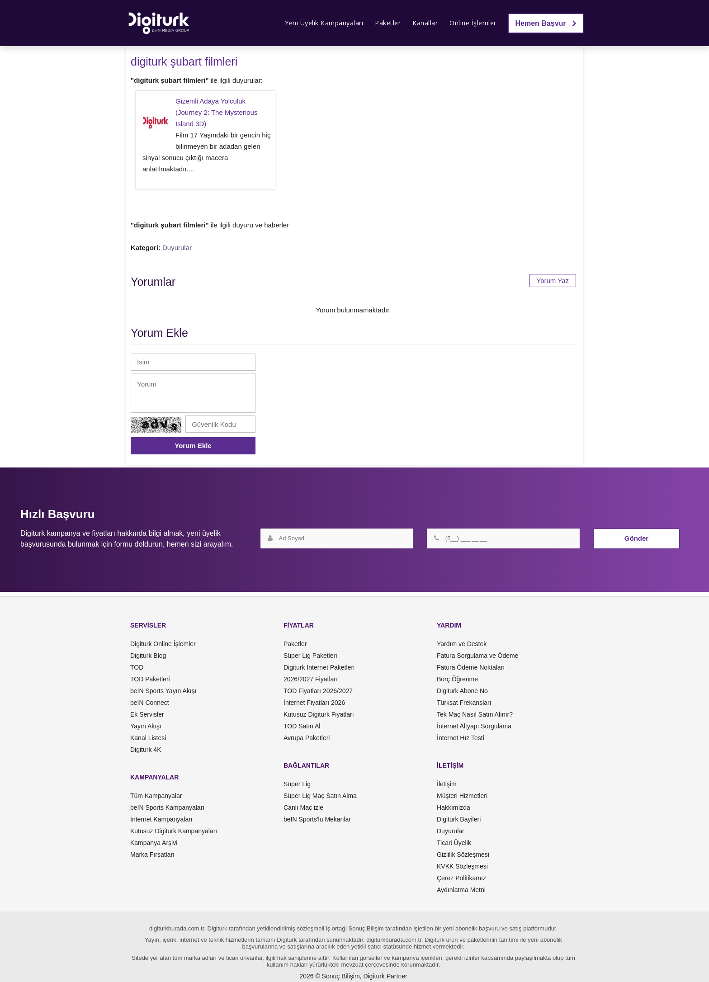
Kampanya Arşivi (153, 842)
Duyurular (177, 247)
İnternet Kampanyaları (161, 819)
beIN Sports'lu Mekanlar (317, 819)
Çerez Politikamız (461, 878)
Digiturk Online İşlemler (163, 643)
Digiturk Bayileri (459, 819)
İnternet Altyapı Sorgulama (474, 726)
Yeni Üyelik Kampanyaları (324, 23)
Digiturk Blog (148, 655)
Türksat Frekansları (464, 702)
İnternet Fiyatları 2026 (314, 702)
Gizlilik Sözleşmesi (463, 854)
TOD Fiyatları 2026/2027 (318, 690)
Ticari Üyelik (454, 842)
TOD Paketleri (150, 679)
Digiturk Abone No (462, 690)
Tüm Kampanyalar (156, 795)
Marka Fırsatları (152, 854)
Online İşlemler (472, 23)
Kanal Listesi (148, 737)
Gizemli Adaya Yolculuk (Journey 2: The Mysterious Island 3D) (216, 112)
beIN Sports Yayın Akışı (163, 690)
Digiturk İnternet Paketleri (319, 667)
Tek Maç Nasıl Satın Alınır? (475, 714)
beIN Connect (149, 702)
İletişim (447, 784)
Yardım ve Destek (462, 643)
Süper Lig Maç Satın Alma (320, 795)
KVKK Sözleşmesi (462, 866)
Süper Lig (297, 784)
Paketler (388, 23)
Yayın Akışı (145, 726)
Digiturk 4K (145, 749)
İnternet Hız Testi (460, 737)
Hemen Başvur (546, 23)
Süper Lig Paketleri (310, 655)
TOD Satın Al (302, 726)
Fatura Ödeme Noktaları (471, 667)
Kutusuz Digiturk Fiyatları (319, 714)
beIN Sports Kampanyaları (167, 807)
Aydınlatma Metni (461, 889)
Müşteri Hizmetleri (462, 795)
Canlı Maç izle (303, 807)
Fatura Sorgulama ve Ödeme (478, 655)
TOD (136, 667)
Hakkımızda (453, 807)
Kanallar (425, 23)
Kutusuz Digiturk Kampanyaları (173, 831)
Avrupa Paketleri (307, 737)
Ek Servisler (147, 714)
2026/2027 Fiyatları (311, 679)
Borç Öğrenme (457, 679)
